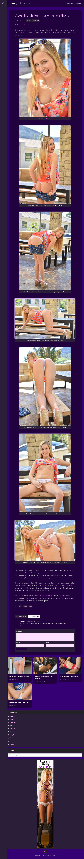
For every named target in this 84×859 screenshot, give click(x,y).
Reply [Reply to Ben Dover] (21, 625)
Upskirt (12, 744)
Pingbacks (34, 616)
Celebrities (13, 722)
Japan (11, 725)
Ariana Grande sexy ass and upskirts (43, 677)
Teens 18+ (36, 20)
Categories (69, 3)
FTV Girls (48, 119)
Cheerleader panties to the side (19, 702)
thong (25, 606)
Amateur (12, 716)
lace (20, 606)
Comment (19, 631)
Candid (12, 719)
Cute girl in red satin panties (69, 676)
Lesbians (12, 728)
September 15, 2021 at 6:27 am (34, 621)
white (30, 606)
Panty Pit (15, 3)
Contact (78, 3)
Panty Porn (13, 735)
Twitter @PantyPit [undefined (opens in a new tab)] (44, 596)
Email (47, 642)
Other (11, 732)
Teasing (28, 20)
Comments (21, 616)
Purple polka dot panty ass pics (19, 676)
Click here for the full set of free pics (27, 25)
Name (18, 642)
